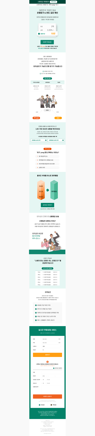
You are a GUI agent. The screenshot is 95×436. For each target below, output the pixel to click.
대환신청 (35, 383)
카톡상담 (54, 404)
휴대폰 (34, 376)
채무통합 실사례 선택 (36, 140)
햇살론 (34, 350)
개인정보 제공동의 (58, 368)
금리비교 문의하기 (47, 205)
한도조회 (53, 2)
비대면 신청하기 (47, 396)
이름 (34, 372)
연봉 (34, 339)
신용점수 (35, 346)
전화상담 (42, 404)
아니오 (48, 379)
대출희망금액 (35, 386)
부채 (34, 342)
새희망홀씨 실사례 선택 (53, 140)
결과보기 (47, 355)
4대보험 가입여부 (36, 379)
